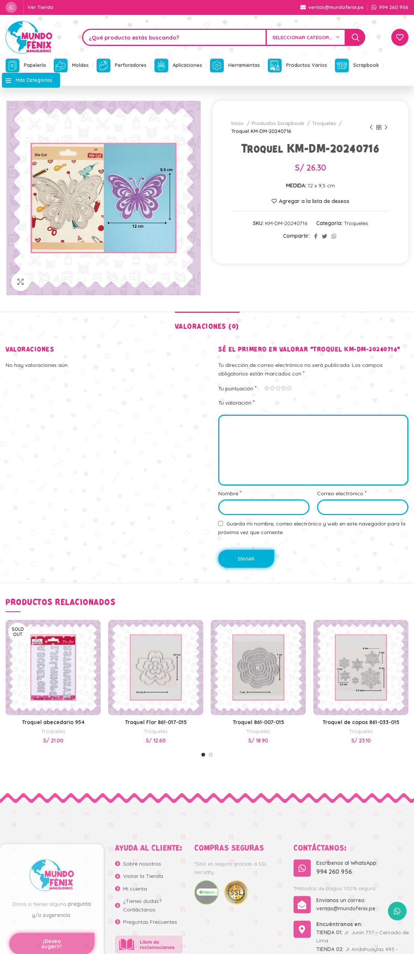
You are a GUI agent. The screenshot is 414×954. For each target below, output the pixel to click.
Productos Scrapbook (278, 123)
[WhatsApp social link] (11, 7)
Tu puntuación (237, 388)
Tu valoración (236, 402)
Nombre (230, 493)
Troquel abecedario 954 (53, 722)
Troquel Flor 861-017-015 (156, 722)
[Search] (223, 37)
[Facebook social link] (316, 236)
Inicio (238, 123)
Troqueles (324, 123)
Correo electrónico (342, 493)
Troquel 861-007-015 (258, 722)
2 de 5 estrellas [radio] (272, 388)
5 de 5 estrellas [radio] (289, 388)
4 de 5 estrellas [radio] (283, 388)
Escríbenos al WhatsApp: (346, 947)
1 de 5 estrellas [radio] (267, 388)
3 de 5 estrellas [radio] (278, 388)
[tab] (207, 323)
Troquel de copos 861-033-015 (361, 722)
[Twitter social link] (324, 236)
